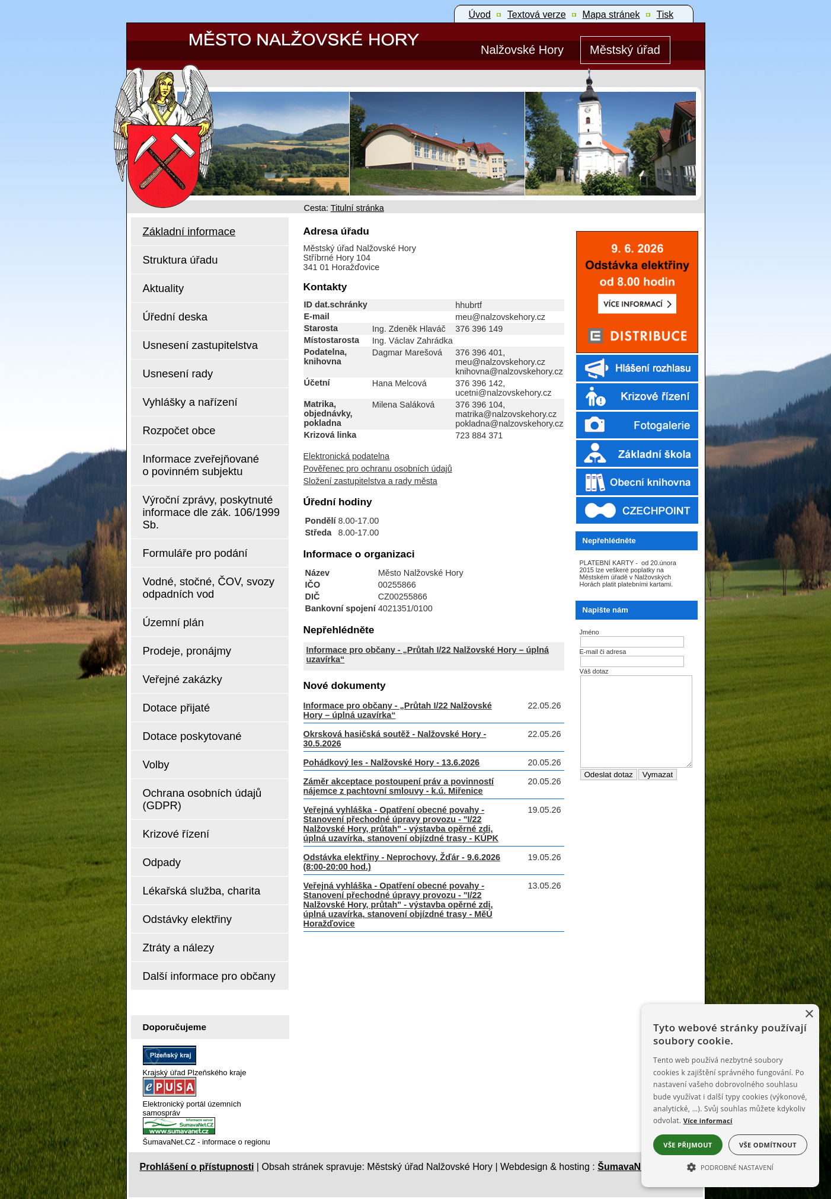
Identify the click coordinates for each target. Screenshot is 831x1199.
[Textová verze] (536, 15)
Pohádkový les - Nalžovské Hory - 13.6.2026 (391, 762)
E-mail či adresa (603, 651)
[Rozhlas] (633, 380)
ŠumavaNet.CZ (630, 1167)
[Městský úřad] (625, 50)
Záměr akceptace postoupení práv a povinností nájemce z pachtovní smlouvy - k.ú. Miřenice (398, 786)
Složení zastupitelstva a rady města (370, 481)
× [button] (808, 1014)
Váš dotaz (594, 671)
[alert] (730, 1095)
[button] (730, 1166)
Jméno (589, 632)
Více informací (708, 1120)
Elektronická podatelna (346, 456)
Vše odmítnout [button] (768, 1144)
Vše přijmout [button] (687, 1144)
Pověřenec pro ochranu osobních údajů (377, 468)
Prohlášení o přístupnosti (197, 1167)
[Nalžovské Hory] (522, 50)
